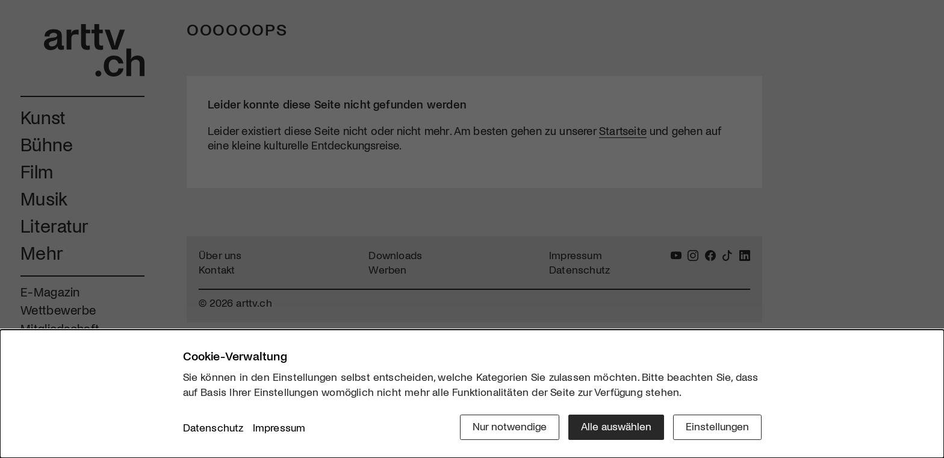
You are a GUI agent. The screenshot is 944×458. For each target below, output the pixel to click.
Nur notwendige (510, 426)
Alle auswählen (616, 426)
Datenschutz (213, 427)
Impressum (279, 427)
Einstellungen (717, 426)
